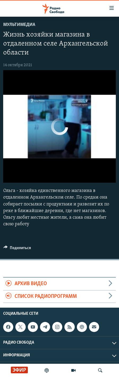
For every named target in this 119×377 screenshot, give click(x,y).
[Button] (17, 249)
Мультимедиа (19, 24)
